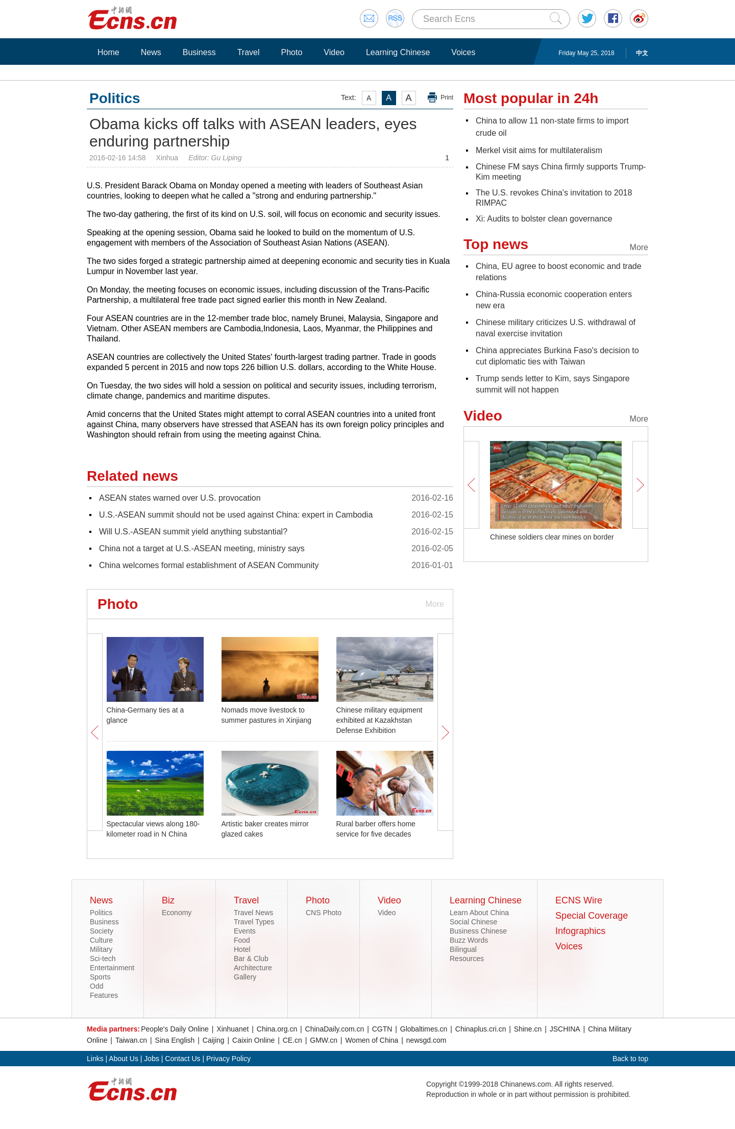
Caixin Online (253, 1040)
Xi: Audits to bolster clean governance (544, 218)
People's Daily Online (175, 1029)
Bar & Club (251, 958)
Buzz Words (469, 940)
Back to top (630, 1058)
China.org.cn (277, 1029)
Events (245, 931)
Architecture (253, 968)
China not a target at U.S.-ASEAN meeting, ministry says (202, 548)
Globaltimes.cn (424, 1029)
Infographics (580, 931)
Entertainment (112, 968)
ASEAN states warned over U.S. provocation (180, 498)
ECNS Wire (578, 900)
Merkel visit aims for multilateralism (539, 150)
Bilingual (463, 949)
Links (95, 1058)
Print (446, 97)
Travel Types (254, 922)
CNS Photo (323, 913)
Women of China (371, 1040)
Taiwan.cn (131, 1040)
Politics (101, 913)
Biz (168, 900)
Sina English (175, 1040)
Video (334, 52)
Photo (291, 52)
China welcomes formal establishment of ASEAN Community (208, 565)
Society (101, 931)
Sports (100, 977)
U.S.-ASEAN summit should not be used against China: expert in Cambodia (236, 514)
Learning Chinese (398, 52)
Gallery (245, 977)
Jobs (151, 1058)
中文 (642, 53)
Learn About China (479, 913)
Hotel (242, 949)
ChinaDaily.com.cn (334, 1029)
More (435, 604)
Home (108, 52)
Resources (467, 958)
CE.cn (292, 1040)
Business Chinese (478, 931)
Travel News (253, 913)
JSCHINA (565, 1029)
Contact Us (182, 1058)
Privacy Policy (228, 1058)
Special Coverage (591, 916)
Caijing (214, 1040)
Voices (463, 52)
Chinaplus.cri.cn (480, 1029)
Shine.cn (528, 1029)
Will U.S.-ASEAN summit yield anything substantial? (193, 531)
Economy (176, 913)
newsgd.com (426, 1040)
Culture (101, 940)
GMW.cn (323, 1040)
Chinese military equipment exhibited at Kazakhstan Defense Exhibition (379, 720)
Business (199, 52)
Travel (248, 52)
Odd (96, 986)
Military (101, 949)
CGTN (382, 1029)
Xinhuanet (232, 1029)
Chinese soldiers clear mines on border (552, 537)
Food (242, 940)
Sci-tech (103, 958)
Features (104, 995)
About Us (123, 1058)
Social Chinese (473, 922)
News (151, 52)
